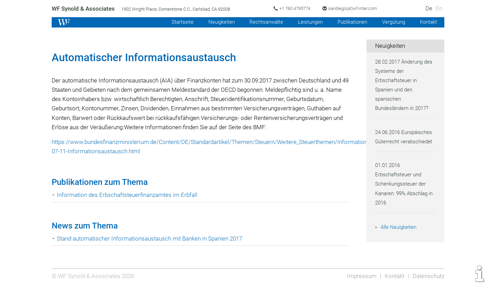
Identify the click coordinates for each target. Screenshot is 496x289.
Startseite (174, 22)
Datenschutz (428, 276)
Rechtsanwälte (261, 22)
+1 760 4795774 (297, 8)
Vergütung (392, 22)
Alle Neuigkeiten (399, 227)
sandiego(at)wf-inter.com (356, 8)
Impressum (360, 276)
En (439, 8)
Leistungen (306, 22)
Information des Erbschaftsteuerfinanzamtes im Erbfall (128, 194)
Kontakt (428, 22)
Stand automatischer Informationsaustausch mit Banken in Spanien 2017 (152, 238)
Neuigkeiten (215, 22)
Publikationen (349, 22)
